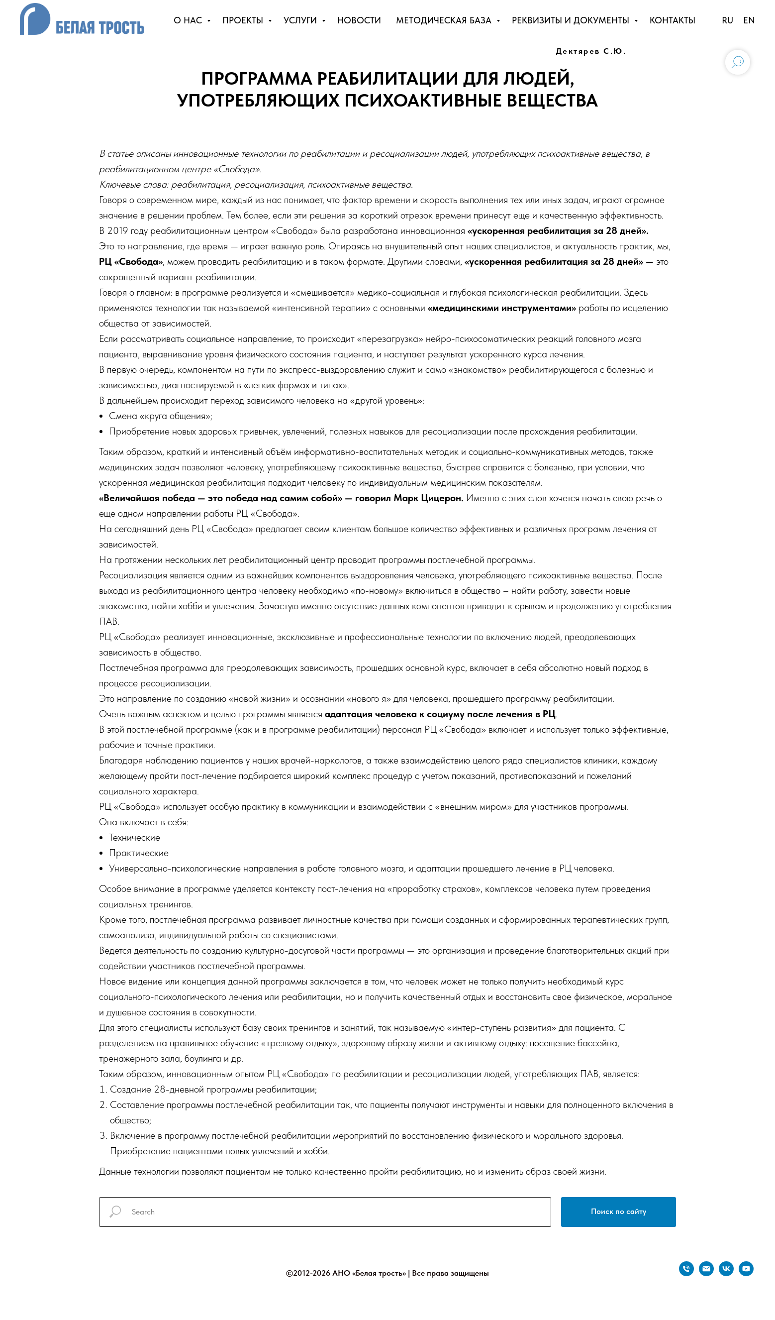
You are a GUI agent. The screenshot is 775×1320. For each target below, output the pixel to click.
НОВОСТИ (359, 20)
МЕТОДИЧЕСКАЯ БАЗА (445, 20)
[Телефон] (686, 1273)
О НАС (189, 20)
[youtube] (746, 1273)
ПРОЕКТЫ (244, 20)
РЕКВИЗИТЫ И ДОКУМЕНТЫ (572, 20)
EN (749, 20)
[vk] (726, 1273)
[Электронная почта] (706, 1273)
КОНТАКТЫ (672, 20)
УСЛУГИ (301, 20)
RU (727, 20)
